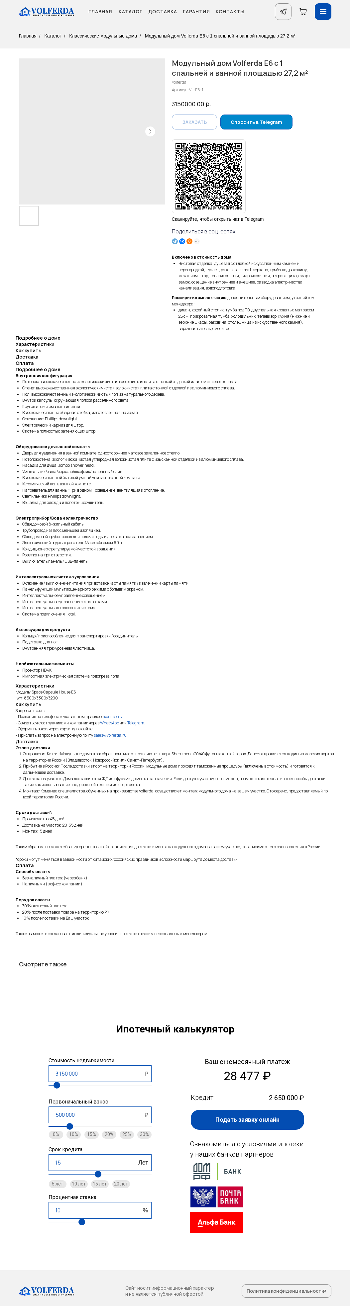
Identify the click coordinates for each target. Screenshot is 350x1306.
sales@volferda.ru (110, 735)
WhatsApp (109, 723)
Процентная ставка (72, 1197)
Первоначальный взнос (78, 1102)
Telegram (135, 723)
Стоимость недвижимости (81, 1060)
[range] (100, 1085)
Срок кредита (65, 1149)
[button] (247, 1120)
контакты (113, 716)
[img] (216, 1196)
